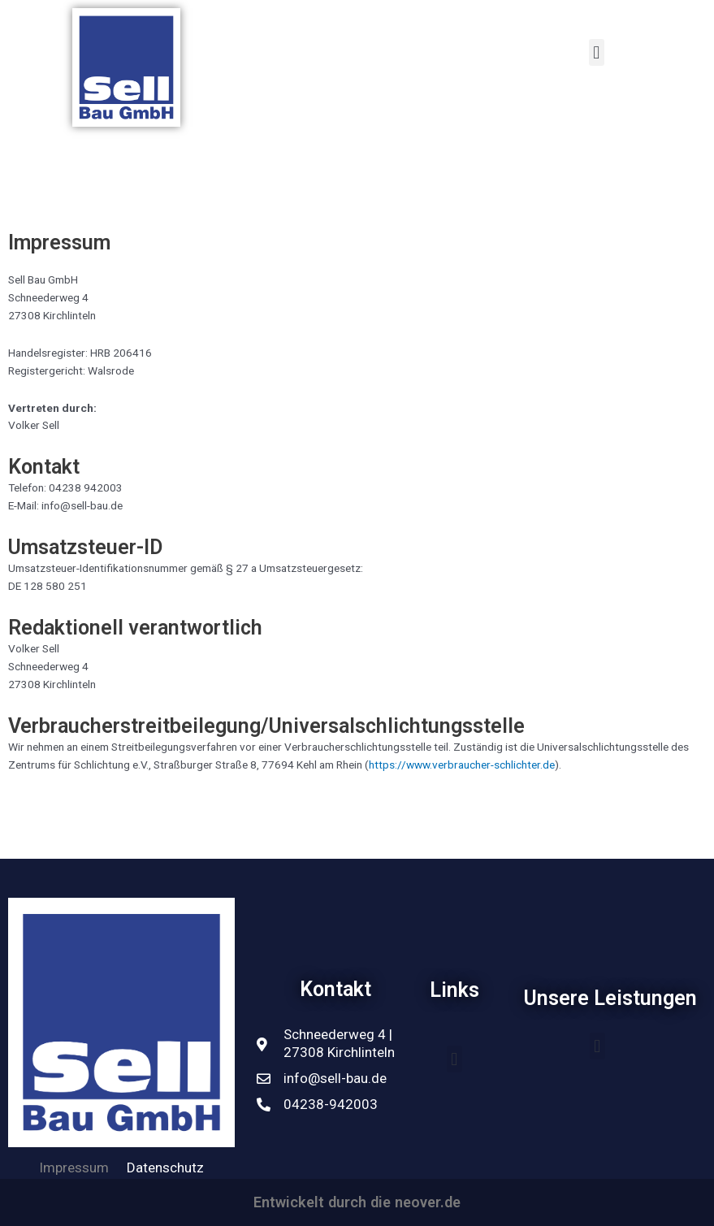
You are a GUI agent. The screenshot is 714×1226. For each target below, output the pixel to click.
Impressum (74, 1167)
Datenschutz (165, 1167)
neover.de (428, 1202)
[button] (454, 1059)
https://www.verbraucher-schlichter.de (462, 764)
